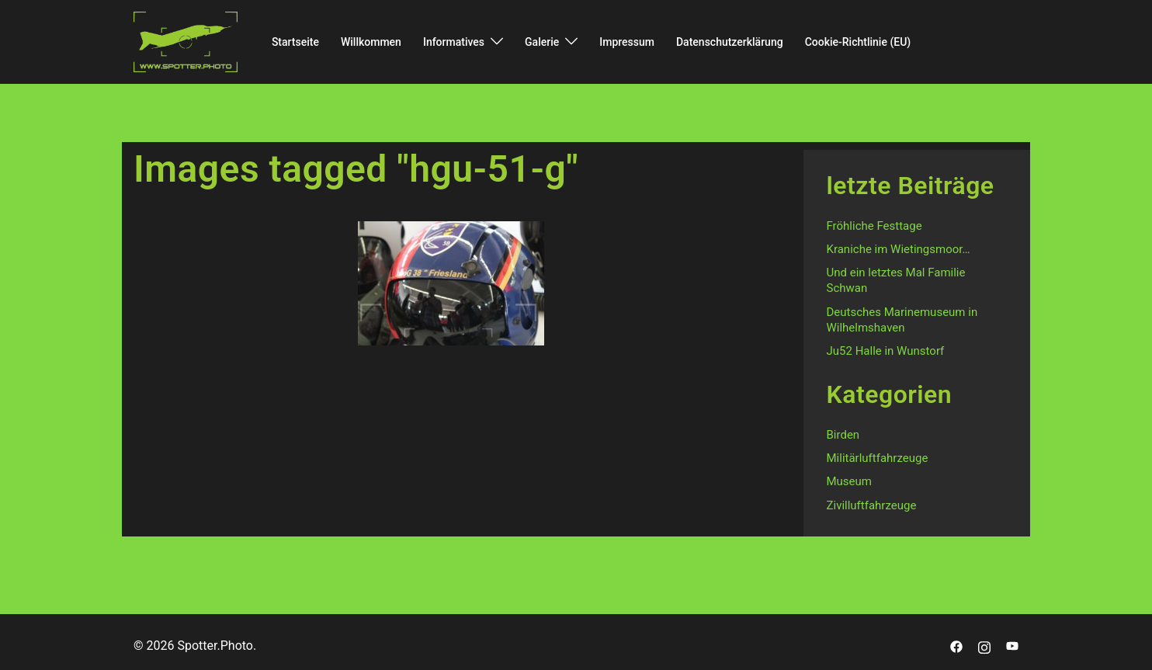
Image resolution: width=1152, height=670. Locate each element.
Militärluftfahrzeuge (877, 458)
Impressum (626, 42)
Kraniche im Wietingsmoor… (898, 249)
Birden (843, 435)
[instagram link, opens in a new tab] (984, 645)
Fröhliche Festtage (874, 226)
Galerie (542, 42)
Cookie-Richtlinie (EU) (858, 42)
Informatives (453, 42)
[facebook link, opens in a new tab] (956, 645)
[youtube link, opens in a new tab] (1012, 645)
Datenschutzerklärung (729, 42)
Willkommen (371, 42)
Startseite (295, 42)
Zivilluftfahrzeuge (872, 505)
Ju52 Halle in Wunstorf (886, 351)
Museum (849, 481)
